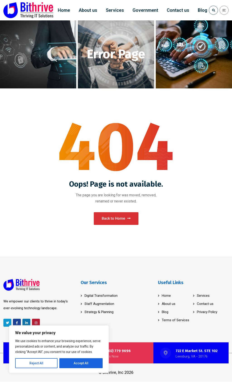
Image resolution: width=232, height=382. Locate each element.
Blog (165, 312)
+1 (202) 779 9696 (116, 351)
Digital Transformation (101, 296)
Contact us (205, 304)
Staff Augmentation (99, 304)
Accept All (81, 363)
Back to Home (116, 219)
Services (203, 296)
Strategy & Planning (99, 312)
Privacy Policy (207, 312)
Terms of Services (175, 321)
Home (166, 296)
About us (168, 304)
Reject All (36, 363)
